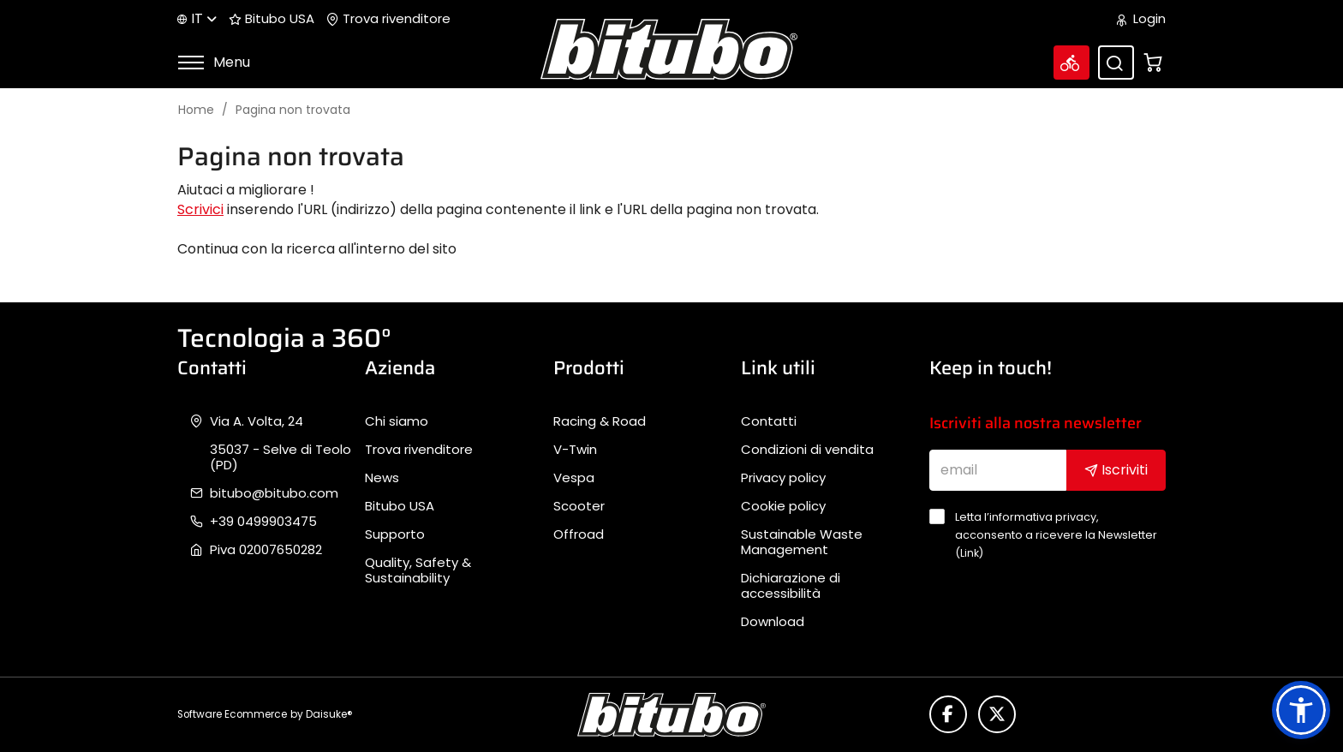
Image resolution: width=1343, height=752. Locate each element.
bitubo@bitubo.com (274, 493)
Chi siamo (396, 421)
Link (969, 552)
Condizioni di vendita (807, 449)
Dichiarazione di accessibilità (790, 585)
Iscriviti (1116, 470)
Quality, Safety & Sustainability (418, 570)
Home (196, 110)
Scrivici (200, 209)
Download (772, 622)
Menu (213, 62)
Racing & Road (599, 421)
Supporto (395, 534)
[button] (1301, 710)
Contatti (769, 421)
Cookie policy (783, 506)
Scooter (579, 506)
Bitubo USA (271, 19)
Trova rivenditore (388, 19)
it (197, 18)
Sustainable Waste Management (802, 542)
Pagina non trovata (293, 110)
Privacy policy (783, 478)
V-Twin (575, 449)
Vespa (573, 478)
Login (1141, 19)
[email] (998, 470)
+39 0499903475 (263, 521)
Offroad (578, 534)
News (382, 478)
